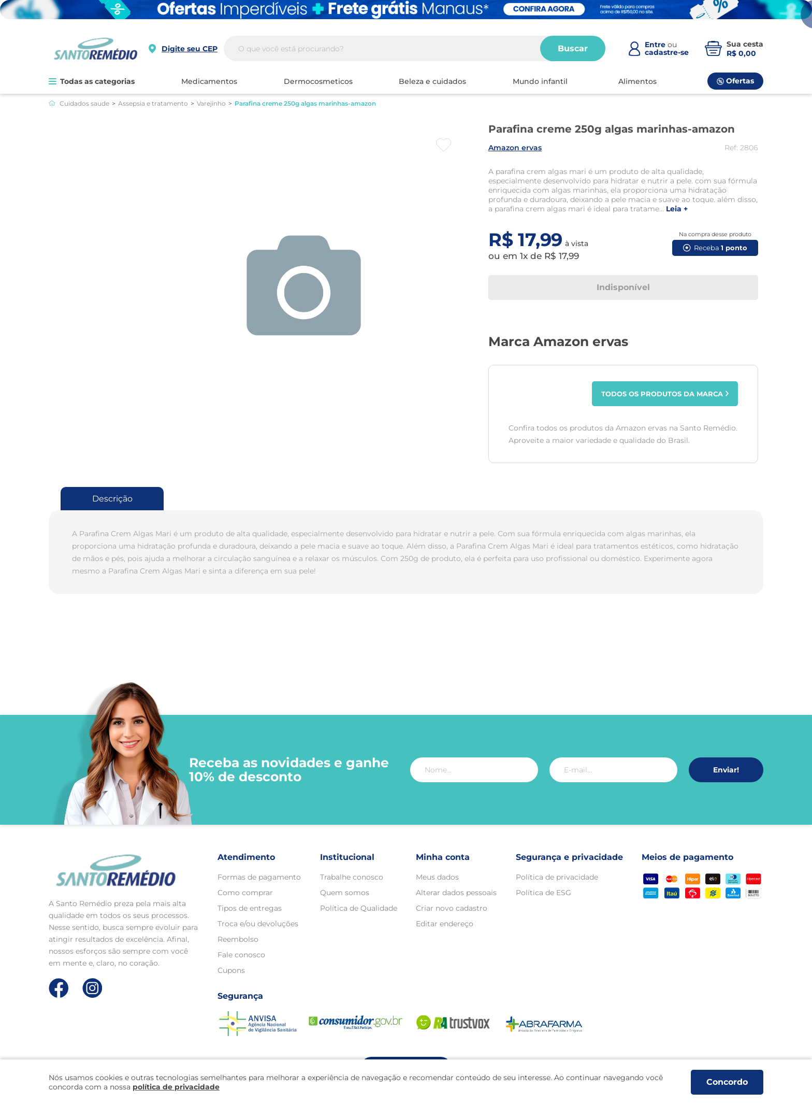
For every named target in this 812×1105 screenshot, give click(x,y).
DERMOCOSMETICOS (318, 81)
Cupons (231, 970)
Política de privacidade (557, 877)
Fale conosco (241, 954)
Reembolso (238, 939)
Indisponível (623, 287)
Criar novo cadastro (451, 908)
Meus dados (437, 877)
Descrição (112, 499)
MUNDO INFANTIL (540, 81)
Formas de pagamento (259, 877)
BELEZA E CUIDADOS (432, 81)
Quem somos (344, 892)
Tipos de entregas (250, 908)
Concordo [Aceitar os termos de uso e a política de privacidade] (727, 1082)
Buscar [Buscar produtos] (573, 48)
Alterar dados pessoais (456, 892)
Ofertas (735, 80)
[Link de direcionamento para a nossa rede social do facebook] (59, 988)
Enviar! (726, 769)
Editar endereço (444, 923)
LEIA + (677, 209)
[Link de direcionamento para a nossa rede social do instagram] (92, 988)
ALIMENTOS (637, 81)
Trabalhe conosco (351, 877)
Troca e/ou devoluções (258, 923)
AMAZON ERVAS (515, 147)
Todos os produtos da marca (665, 394)
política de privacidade (176, 1087)
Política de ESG (543, 892)
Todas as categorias (92, 81)
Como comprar (245, 892)
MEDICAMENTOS (209, 81)
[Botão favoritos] (443, 145)
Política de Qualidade (358, 908)
